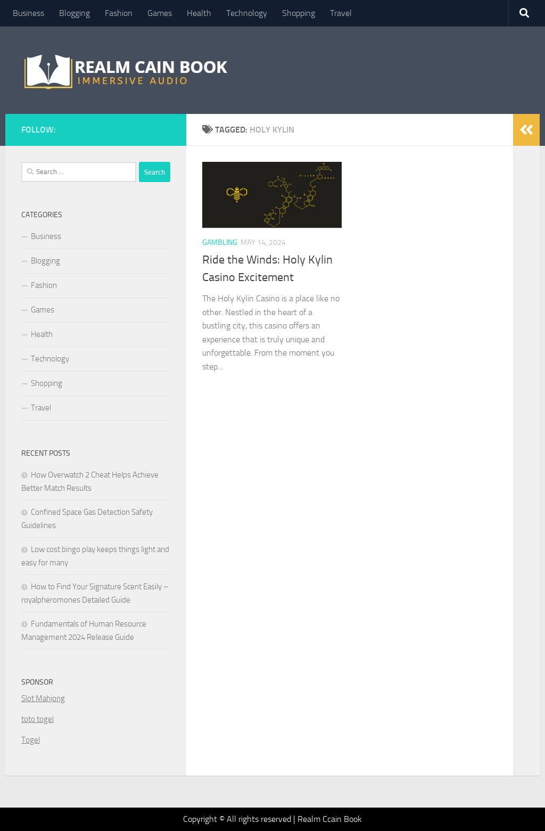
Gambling (219, 242)
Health (199, 13)
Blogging (74, 13)
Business (28, 13)
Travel (341, 13)
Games (159, 13)
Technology (246, 13)
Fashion (119, 13)
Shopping (298, 13)
